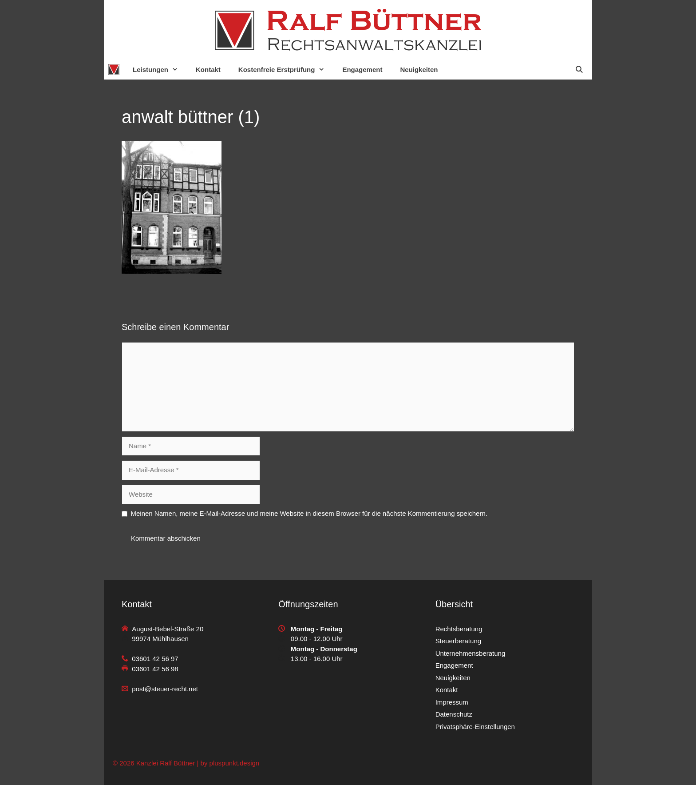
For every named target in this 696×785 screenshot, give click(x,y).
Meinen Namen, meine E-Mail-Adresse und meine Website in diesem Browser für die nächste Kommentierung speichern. (309, 513)
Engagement (362, 69)
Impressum (451, 702)
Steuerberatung (458, 641)
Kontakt (208, 69)
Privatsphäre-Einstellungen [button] (475, 726)
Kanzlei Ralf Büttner (165, 763)
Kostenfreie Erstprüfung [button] (286, 70)
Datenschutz (453, 714)
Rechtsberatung (458, 629)
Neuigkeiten (419, 69)
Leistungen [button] (160, 70)
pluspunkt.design (235, 763)
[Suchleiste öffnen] (579, 70)
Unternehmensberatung (470, 653)
